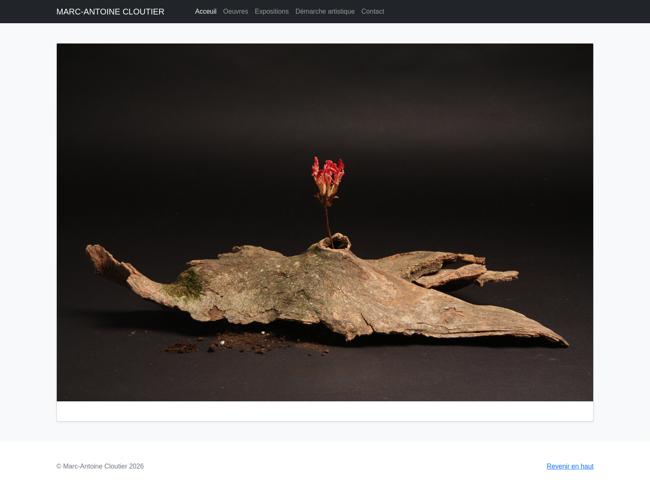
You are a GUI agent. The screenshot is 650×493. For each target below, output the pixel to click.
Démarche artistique (325, 11)
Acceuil (206, 11)
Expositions (272, 11)
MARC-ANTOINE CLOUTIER (110, 11)
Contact (372, 11)
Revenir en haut (570, 466)
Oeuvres (235, 11)
